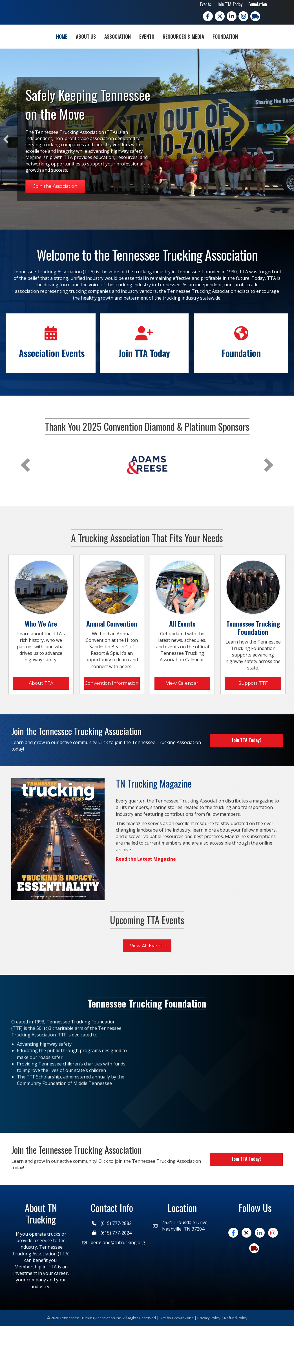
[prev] (25, 489)
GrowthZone (183, 1341)
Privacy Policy (208, 1341)
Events (205, 4)
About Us (53, 47)
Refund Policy (235, 1341)
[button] (5, 163)
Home (29, 47)
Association (85, 47)
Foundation (257, 4)
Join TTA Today (229, 4)
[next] (269, 489)
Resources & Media (215, 47)
